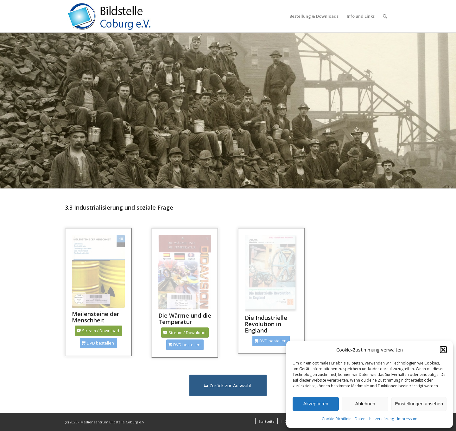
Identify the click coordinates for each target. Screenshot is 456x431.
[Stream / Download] (98, 331)
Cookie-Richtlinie (337, 418)
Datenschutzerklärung (374, 418)
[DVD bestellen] (98, 343)
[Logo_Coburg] (117, 16)
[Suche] (385, 16)
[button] (443, 349)
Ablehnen (365, 403)
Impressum (407, 418)
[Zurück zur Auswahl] (228, 385)
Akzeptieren (315, 403)
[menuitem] (314, 16)
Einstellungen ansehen (419, 403)
